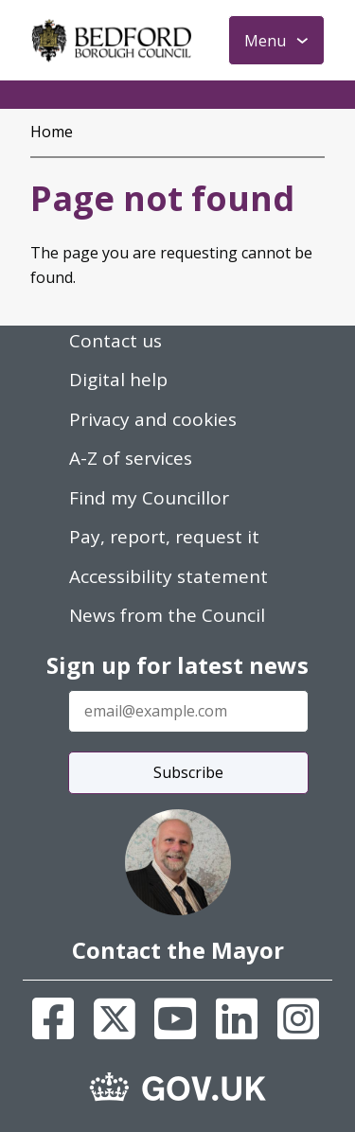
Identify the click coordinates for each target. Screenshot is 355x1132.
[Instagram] (298, 1018)
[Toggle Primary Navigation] (276, 40)
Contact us (115, 340)
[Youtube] (175, 1018)
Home (51, 131)
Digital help (118, 379)
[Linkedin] (236, 1018)
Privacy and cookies (153, 419)
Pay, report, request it (164, 536)
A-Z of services (130, 458)
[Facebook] (53, 1018)
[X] (114, 1018)
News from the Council (167, 615)
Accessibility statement (168, 576)
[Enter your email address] (188, 711)
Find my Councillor (149, 498)
